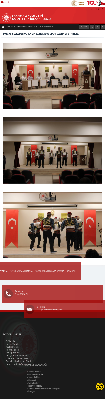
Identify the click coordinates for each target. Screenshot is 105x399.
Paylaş (85, 27)
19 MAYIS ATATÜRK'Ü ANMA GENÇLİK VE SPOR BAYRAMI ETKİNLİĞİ (29, 27)
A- (97, 26)
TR (102, 9)
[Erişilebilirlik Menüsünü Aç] (100, 386)
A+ (103, 26)
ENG (97, 9)
